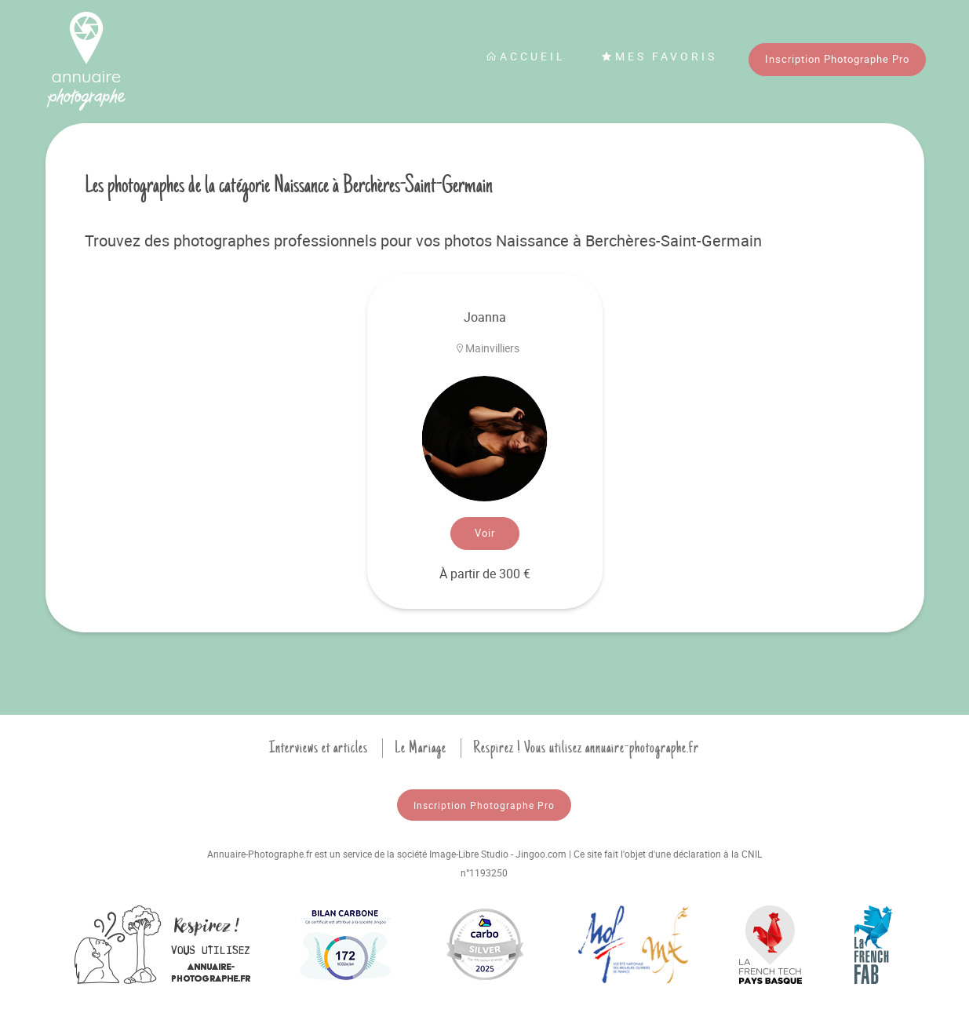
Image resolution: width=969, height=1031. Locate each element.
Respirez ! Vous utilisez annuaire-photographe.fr (586, 748)
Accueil (526, 56)
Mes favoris (659, 56)
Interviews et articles (318, 748)
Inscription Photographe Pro (837, 59)
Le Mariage (420, 748)
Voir (485, 533)
